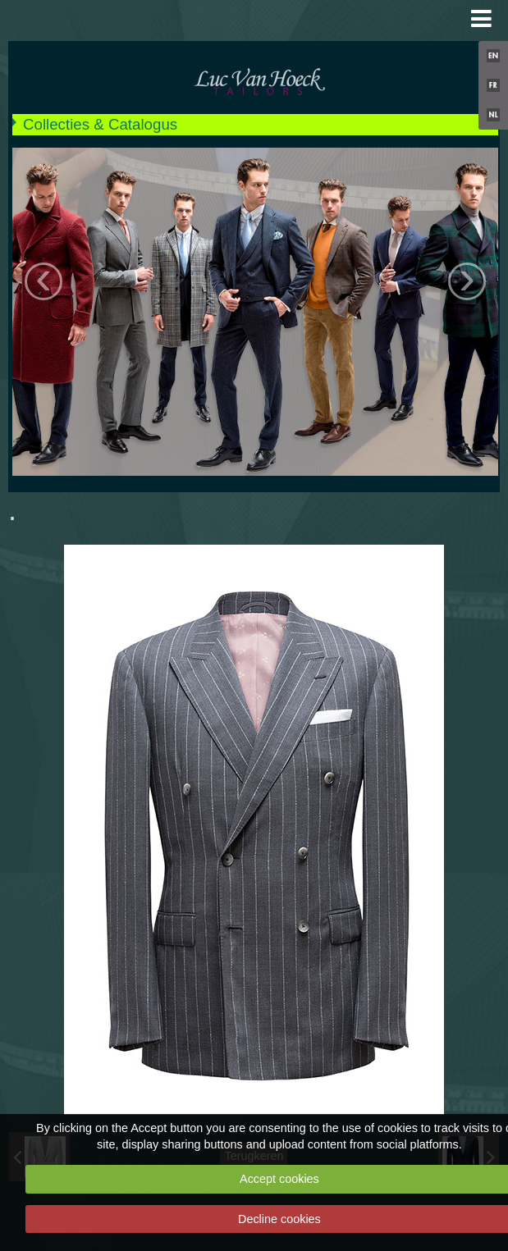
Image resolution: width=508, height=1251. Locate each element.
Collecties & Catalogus (100, 124)
